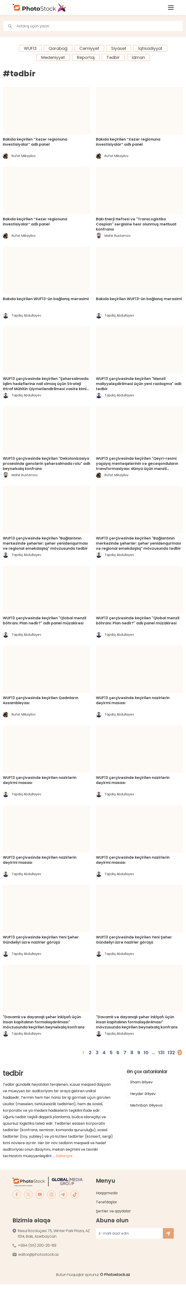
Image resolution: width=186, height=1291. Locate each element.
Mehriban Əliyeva (146, 1105)
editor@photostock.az (38, 1254)
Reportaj (86, 57)
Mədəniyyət (53, 57)
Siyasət (118, 48)
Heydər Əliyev (143, 1093)
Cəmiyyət (89, 48)
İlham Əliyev (141, 1082)
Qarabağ (58, 48)
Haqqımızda (106, 1193)
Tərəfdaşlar (106, 1202)
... (153, 1052)
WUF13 (30, 48)
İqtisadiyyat (150, 48)
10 (146, 1052)
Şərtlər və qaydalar (113, 1211)
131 (161, 1052)
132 (171, 1052)
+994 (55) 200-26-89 (37, 1245)
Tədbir (113, 57)
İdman (138, 57)
